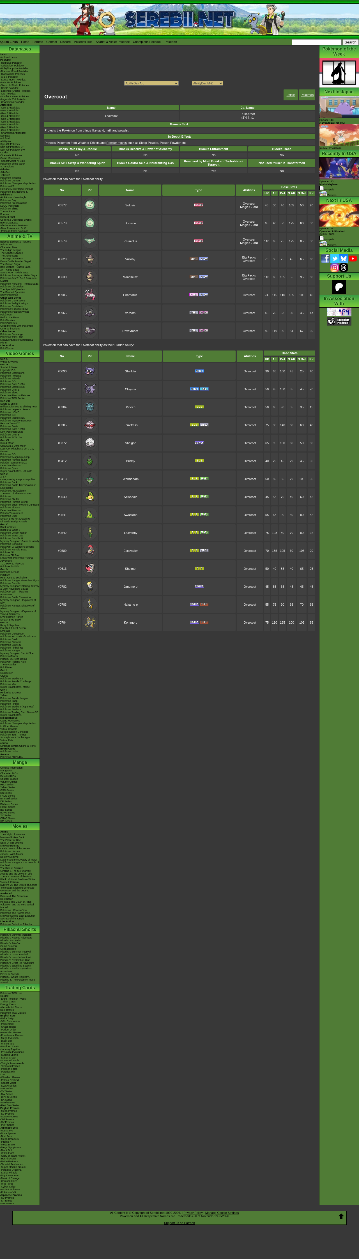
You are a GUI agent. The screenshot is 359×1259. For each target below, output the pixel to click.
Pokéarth (171, 41)
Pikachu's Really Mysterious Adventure (16, 970)
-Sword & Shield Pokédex (14, 85)
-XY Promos (7, 1122)
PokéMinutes (7, 320)
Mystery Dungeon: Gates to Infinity (19, 541)
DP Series (5, 801)
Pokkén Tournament (11, 513)
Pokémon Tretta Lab (11, 535)
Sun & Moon (7, 443)
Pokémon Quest (9, 468)
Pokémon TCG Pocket (12, 398)
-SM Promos (7, 1119)
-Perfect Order (8, 1029)
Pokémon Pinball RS (12, 647)
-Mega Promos (8, 1111)
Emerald (5, 631)
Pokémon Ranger (10, 650)
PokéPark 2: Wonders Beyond (17, 546)
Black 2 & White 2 (10, 530)
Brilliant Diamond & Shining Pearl (19, 406)
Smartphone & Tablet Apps (15, 737)
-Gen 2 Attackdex (10, 110)
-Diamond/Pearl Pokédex (14, 71)
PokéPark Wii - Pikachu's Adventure (14, 593)
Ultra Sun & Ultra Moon (13, 445)
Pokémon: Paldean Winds (14, 311)
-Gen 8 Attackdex (10, 127)
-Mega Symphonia (10, 1147)
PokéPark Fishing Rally (13, 661)
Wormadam (131, 479)
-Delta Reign (7, 1018)
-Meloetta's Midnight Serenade (17, 887)
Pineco (130, 407)
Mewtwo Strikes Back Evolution (17, 915)
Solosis (130, 205)
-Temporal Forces (10, 1066)
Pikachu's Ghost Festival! (14, 954)
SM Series (6, 821)
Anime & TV (20, 236)
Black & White (8, 527)
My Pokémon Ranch (11, 616)
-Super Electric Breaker (13, 1167)
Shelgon (130, 443)
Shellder (130, 371)
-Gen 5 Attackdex (10, 118)
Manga (20, 762)
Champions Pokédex (147, 41)
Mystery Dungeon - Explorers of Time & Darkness (18, 612)
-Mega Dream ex (9, 1139)
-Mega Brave (7, 1144)
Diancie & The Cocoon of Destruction (14, 897)
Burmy (130, 461)
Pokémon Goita (9, 751)
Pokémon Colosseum (12, 633)
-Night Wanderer (9, 1175)
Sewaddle (130, 497)
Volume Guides (8, 781)
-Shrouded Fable (9, 1060)
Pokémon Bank (8, 482)
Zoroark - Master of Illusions (16, 876)
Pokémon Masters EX (12, 387)
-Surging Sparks (9, 1054)
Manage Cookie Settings (222, 1212)
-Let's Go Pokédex (10, 82)
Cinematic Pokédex (11, 155)
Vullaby (130, 259)
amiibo (4, 743)
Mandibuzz (130, 277)
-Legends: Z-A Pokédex (13, 99)
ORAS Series (7, 818)
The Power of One (10, 840)
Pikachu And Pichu (10, 940)
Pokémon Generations (13, 300)
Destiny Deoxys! (9, 857)
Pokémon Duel (8, 516)
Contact (51, 41)
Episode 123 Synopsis (329, 185)
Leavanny (130, 532)
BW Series (6, 809)
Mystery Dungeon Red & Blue (17, 653)
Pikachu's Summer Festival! (15, 951)
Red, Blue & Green (11, 692)
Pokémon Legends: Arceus (15, 409)
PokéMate (6, 667)
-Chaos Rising (8, 1026)
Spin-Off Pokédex (10, 144)
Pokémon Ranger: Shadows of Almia (17, 607)
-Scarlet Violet (8, 1083)
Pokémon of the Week (12, 163)
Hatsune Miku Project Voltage (16, 189)
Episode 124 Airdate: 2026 (332, 231)
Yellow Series (7, 787)
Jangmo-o (130, 586)
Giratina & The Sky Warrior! (15, 871)
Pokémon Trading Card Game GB (19, 712)
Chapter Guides (9, 779)
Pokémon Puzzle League (14, 698)
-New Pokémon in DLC (13, 228)
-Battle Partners (9, 1161)
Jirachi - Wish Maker (11, 854)
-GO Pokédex (8, 93)
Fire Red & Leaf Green (13, 628)
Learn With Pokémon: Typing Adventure (16, 559)
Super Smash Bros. (11, 715)
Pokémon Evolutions (11, 306)
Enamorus (130, 295)
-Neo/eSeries (7, 1102)
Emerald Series (9, 798)
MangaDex (6, 770)
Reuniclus (130, 241)
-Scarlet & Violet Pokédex (14, 96)
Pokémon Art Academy (13, 490)
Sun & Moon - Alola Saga (14, 272)
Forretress (131, 425)
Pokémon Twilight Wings (14, 303)
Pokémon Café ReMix (12, 384)
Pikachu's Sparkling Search (15, 965)
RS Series (6, 793)
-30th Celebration (10, 1021)
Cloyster (130, 389)
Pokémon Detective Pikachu (16, 924)
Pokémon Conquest (11, 544)
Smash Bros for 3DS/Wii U (15, 518)
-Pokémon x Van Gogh (13, 197)
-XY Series (6, 1091)
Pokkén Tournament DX (13, 462)
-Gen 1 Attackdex (10, 107)
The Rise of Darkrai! (11, 868)
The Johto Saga (9, 255)
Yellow (4, 695)
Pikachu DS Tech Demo (13, 659)
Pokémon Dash (9, 639)
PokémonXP (7, 186)
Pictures (328, 195)
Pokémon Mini (8, 684)
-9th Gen (5, 169)
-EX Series (6, 1099)
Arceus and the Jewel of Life (16, 873)
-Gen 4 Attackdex (10, 116)
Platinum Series (9, 804)
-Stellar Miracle (8, 1172)
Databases (20, 49)
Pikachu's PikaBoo (10, 943)
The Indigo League (10, 250)
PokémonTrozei (9, 656)
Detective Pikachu (10, 465)
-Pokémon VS (8, 1192)
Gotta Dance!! (8, 948)
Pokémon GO (8, 381)
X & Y (3, 476)
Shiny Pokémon (9, 295)
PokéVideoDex (8, 323)
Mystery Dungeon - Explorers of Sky (18, 601)
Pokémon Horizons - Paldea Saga (19, 283)
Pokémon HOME (9, 412)
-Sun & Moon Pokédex (13, 79)
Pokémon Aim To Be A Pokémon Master (18, 279)
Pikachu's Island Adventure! (15, 957)
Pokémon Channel (10, 642)
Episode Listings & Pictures (15, 241)
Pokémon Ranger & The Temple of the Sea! (19, 864)
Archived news (8, 57)
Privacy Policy (192, 1212)
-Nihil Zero (6, 1136)
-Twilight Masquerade (12, 1063)
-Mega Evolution (9, 1038)
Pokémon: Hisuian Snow (14, 309)
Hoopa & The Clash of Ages (15, 901)
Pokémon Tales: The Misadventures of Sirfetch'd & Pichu (16, 340)
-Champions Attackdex (13, 133)
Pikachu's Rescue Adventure (16, 937)
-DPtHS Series (8, 1097)
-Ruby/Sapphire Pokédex (14, 68)
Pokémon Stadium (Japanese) (17, 706)
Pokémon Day (8, 200)
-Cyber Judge (7, 1186)
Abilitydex (5, 141)
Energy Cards (8, 1004)
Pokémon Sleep (9, 392)
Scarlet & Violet (8, 367)
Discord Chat (7, 217)
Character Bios (8, 247)
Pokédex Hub (83, 41)
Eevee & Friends (9, 974)
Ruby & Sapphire (9, 625)
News (3, 54)
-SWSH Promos (9, 1116)
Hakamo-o (130, 604)
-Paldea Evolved (9, 1080)
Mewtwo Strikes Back (12, 837)
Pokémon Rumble (10, 583)
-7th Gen (5, 175)
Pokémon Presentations (13, 203)
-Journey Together (10, 1049)
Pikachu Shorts (20, 929)
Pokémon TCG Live (11, 437)
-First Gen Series (9, 1105)
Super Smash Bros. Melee (15, 687)
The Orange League (11, 253)
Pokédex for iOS (9, 566)
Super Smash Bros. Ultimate (16, 471)
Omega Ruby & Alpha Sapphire (17, 479)
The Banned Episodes (12, 292)
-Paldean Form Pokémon (14, 231)
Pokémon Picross (10, 507)
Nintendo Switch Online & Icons (18, 745)
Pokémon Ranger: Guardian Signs (19, 580)
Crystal (4, 675)
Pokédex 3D (7, 552)
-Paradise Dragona (11, 1169)
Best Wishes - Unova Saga (15, 267)
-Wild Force (6, 1183)
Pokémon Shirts (9, 208)
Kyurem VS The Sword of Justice (18, 885)
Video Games (20, 353)
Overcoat (249, 203)
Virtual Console (8, 729)
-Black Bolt (6, 1040)
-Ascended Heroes (10, 1032)
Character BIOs (9, 773)
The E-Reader (8, 664)
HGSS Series (7, 807)
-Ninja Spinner (8, 1133)
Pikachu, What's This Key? (15, 977)
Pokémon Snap (9, 701)
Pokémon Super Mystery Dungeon (19, 504)
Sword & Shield (9, 403)
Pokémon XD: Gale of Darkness (18, 636)
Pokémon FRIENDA (11, 757)
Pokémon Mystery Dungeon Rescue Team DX (15, 422)
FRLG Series (7, 795)
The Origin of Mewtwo (12, 834)
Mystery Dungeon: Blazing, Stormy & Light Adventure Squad (19, 587)
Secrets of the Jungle (12, 918)
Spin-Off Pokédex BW (12, 149)
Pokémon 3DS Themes (13, 734)
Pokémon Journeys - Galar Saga (18, 275)
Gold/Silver (6, 673)
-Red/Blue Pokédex (11, 62)
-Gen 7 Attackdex (10, 124)
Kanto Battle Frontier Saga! (15, 261)
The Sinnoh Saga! (10, 264)
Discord (65, 41)
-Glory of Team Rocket (12, 1155)
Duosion (130, 223)
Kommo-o (130, 622)
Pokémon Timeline (10, 177)
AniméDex (6, 244)
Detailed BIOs (8, 776)
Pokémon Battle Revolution (15, 597)
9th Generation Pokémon (14, 225)
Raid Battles (7, 1010)
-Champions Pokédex (12, 102)
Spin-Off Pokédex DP (12, 147)
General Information (11, 767)
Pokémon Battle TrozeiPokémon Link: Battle (18, 486)
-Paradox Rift (7, 1071)
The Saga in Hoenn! (11, 258)
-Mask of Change (10, 1178)
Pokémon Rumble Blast (13, 549)
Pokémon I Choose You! (13, 910)
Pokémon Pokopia (10, 375)
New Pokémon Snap (11, 431)
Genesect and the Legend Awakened (14, 892)
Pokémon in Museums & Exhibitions (14, 193)
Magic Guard (249, 207)
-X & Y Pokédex (9, 76)
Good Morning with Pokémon (16, 325)
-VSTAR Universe (10, 1189)
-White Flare (7, 1043)
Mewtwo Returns (9, 845)
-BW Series (6, 1094)
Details (291, 94)
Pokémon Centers (10, 180)
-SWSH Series (8, 1085)
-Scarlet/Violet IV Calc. (13, 161)
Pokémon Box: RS (10, 645)
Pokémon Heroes (10, 851)
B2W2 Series (7, 812)
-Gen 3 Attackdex (10, 113)
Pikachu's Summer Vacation (16, 934)
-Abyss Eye (6, 1130)
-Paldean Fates (8, 1068)
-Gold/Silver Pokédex (12, 65)
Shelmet (130, 568)
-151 (2, 1074)
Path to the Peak (9, 317)
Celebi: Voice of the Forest (15, 848)
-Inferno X (5, 1141)
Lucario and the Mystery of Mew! (18, 859)
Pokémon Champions (12, 373)
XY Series (5, 815)
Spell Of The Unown (11, 842)
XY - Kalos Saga (9, 269)
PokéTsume (6, 348)
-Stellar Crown (8, 1057)
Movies (19, 826)
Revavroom (130, 331)
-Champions (7, 166)
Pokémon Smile (9, 426)
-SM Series (6, 1088)
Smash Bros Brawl (10, 619)
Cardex (4, 152)
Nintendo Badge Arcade (13, 521)
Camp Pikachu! (8, 946)
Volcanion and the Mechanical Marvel (17, 906)
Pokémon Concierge (11, 334)
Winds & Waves (9, 361)
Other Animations (10, 328)
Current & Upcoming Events (16, 219)
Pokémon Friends (10, 378)
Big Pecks (249, 257)
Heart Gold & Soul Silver (14, 577)
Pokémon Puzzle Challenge (15, 681)
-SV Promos (7, 1113)
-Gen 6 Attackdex (10, 121)
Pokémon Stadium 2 (11, 678)
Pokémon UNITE (9, 389)
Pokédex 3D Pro (9, 555)
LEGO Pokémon (9, 205)
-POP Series (7, 1125)
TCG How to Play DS (12, 563)
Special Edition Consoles (14, 731)
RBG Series (7, 784)
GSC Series (7, 790)
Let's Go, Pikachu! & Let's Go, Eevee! (17, 450)
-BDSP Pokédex (9, 88)
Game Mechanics (10, 158)
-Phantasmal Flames (12, 1035)
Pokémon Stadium (10, 709)
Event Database (9, 222)
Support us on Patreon (179, 1223)
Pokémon (307, 94)
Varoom (130, 313)
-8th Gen (5, 172)
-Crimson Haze (8, 1181)
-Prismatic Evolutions (12, 1052)
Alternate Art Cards (11, 1007)
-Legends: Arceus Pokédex (15, 90)
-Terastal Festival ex (11, 1164)
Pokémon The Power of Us (15, 913)
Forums (38, 41)
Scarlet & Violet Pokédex (113, 41)
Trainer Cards (8, 1001)
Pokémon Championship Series (18, 183)
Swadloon (130, 514)
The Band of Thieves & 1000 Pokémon (16, 495)
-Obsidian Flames (10, 1077)
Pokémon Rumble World (13, 502)
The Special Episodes (12, 289)
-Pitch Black (7, 1024)
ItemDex (5, 135)
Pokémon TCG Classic (13, 1012)
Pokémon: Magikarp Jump (15, 457)
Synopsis (326, 239)
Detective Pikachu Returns (15, 395)
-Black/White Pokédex (12, 74)
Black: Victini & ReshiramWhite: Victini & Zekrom (18, 881)
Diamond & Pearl (9, 572)
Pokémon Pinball (9, 703)
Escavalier (130, 550)
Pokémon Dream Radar (13, 532)
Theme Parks (7, 211)
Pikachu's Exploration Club (15, 960)
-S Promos (6, 1200)
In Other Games (9, 726)
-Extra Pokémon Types (13, 998)
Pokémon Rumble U (11, 538)
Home (25, 41)
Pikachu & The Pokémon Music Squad (17, 981)
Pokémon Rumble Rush (13, 459)
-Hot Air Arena (8, 1158)
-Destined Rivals (9, 1046)
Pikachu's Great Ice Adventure (17, 962)
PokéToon (5, 314)
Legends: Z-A (7, 370)
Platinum (5, 574)
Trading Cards (20, 987)
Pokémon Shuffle (9, 499)
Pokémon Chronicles (12, 286)
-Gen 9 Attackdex (10, 130)
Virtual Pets (6, 740)
